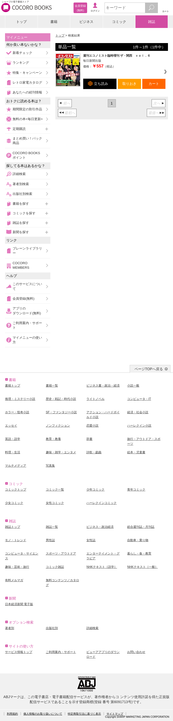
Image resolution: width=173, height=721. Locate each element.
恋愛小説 (92, 425)
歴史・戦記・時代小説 (61, 399)
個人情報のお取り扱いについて (42, 713)
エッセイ (11, 425)
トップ (21, 22)
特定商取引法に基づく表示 (84, 713)
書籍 (53, 22)
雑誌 (151, 22)
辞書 (89, 439)
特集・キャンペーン (27, 73)
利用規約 (12, 713)
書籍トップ (12, 385)
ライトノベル (95, 399)
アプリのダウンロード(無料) (27, 310)
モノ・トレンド (15, 540)
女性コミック (55, 503)
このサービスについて (27, 286)
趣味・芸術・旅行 (17, 567)
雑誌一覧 (52, 527)
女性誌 (90, 540)
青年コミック (136, 489)
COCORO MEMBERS (21, 265)
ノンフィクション (58, 425)
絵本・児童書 (136, 452)
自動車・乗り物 (137, 540)
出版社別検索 (22, 194)
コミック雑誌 (55, 567)
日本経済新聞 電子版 (19, 604)
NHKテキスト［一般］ (142, 567)
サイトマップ (115, 713)
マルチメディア (15, 465)
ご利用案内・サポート (27, 325)
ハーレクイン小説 (139, 425)
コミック (119, 22)
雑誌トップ (12, 527)
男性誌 (50, 540)
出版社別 (52, 628)
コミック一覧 (55, 489)
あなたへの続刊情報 (27, 92)
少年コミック (95, 489)
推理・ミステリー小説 (20, 399)
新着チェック (22, 53)
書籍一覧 (52, 385)
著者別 (9, 628)
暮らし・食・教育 (139, 553)
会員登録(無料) (23, 298)
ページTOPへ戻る (148, 369)
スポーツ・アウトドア (61, 553)
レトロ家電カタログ (27, 82)
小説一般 (133, 385)
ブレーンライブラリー (27, 251)
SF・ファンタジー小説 (61, 412)
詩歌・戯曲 (93, 452)
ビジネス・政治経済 (100, 527)
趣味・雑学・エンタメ (61, 452)
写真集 (50, 465)
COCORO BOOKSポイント (26, 155)
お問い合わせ (136, 652)
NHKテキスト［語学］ (101, 567)
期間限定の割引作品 (27, 109)
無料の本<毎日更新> (28, 119)
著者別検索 (21, 184)
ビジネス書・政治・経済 (103, 385)
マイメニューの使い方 (27, 340)
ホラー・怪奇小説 (17, 412)
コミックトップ (15, 489)
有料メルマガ (14, 580)
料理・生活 (12, 452)
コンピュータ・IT (139, 399)
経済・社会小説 (137, 412)
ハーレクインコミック (101, 503)
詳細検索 (19, 174)
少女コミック (14, 503)
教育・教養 (53, 439)
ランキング (21, 62)
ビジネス (86, 22)
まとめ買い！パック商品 (27, 140)
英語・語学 (12, 439)
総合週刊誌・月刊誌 (140, 527)
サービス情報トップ (18, 652)
